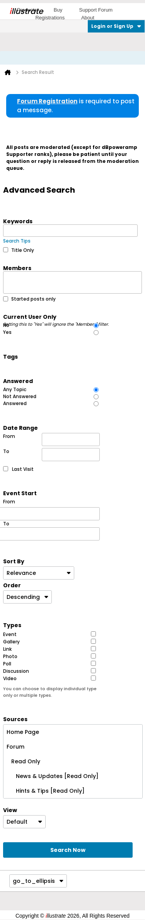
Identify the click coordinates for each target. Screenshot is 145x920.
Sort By (13, 560)
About (87, 18)
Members (17, 267)
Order (12, 584)
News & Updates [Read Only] (53, 776)
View (10, 809)
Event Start (20, 492)
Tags (10, 356)
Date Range (20, 427)
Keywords (17, 220)
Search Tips (17, 241)
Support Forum (96, 10)
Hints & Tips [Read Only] (46, 791)
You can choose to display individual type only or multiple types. (50, 692)
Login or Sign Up (116, 26)
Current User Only (56, 316)
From (51, 439)
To (51, 454)
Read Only (23, 761)
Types (12, 624)
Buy (58, 10)
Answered (18, 380)
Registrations (50, 18)
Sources (15, 718)
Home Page (23, 732)
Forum (15, 747)
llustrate (26, 11)
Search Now (67, 850)
